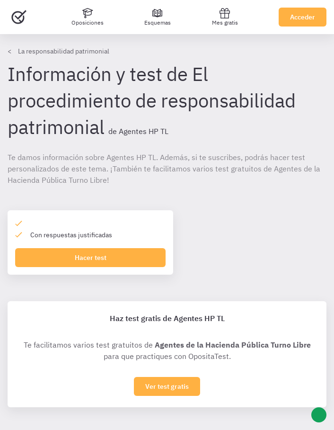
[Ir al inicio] (19, 17)
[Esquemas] (157, 17)
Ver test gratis (167, 386)
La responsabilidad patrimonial (63, 51)
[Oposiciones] (87, 17)
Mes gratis (225, 17)
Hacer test (90, 257)
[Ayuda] (318, 414)
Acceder (302, 17)
